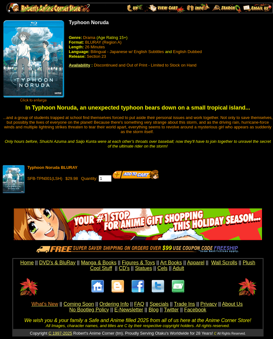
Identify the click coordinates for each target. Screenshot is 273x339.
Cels (162, 268)
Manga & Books (99, 262)
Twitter (171, 309)
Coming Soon (78, 304)
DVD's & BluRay (57, 262)
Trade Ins (184, 304)
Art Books (171, 262)
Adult (178, 268)
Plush (249, 262)
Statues (143, 268)
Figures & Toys (138, 262)
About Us (232, 304)
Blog (154, 309)
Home (27, 262)
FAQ (139, 304)
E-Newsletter (128, 309)
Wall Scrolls (224, 262)
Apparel (195, 262)
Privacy (208, 304)
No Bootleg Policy (89, 309)
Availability (79, 65)
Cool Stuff (101, 268)
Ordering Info (113, 304)
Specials (159, 304)
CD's (124, 268)
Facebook (195, 309)
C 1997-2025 (60, 333)
